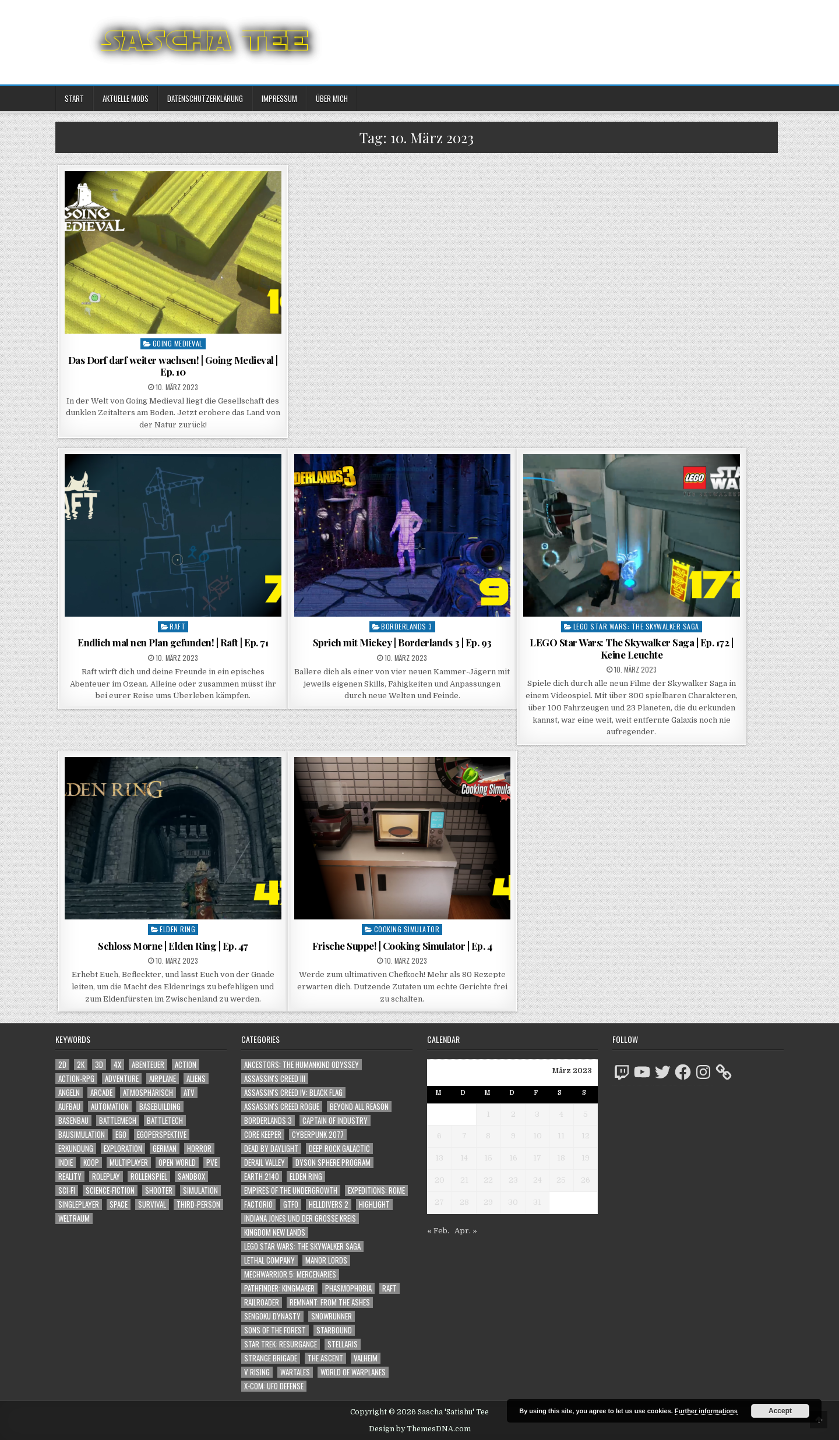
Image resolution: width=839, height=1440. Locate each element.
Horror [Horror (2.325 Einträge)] (199, 1148)
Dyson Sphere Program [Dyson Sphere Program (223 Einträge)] (333, 1162)
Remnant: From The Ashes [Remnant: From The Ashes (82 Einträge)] (330, 1302)
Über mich (332, 98)
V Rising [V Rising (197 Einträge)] (257, 1372)
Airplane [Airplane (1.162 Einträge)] (162, 1078)
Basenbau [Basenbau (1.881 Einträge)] (73, 1120)
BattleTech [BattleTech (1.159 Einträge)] (165, 1120)
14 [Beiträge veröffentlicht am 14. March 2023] (464, 1158)
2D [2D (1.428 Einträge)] (62, 1064)
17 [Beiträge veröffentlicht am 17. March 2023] (537, 1158)
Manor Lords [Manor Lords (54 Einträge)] (326, 1260)
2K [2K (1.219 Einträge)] (80, 1064)
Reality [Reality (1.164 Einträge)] (70, 1176)
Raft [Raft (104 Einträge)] (389, 1288)
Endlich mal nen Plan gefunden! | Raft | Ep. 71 (172, 642)
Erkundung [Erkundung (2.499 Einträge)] (75, 1148)
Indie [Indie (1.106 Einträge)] (65, 1162)
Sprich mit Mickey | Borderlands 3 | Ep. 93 (402, 642)
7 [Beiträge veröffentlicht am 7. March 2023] (464, 1135)
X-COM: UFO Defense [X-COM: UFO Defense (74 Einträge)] (274, 1386)
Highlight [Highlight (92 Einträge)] (374, 1204)
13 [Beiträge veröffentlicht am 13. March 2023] (439, 1158)
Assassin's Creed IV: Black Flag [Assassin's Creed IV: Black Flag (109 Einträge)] (293, 1092)
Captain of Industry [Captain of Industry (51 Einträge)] (335, 1120)
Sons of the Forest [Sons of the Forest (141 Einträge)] (275, 1330)
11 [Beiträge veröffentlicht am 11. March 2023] (561, 1135)
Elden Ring (177, 929)
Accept (780, 1411)
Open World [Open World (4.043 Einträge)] (177, 1162)
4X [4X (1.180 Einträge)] (117, 1064)
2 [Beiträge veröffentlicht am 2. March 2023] (513, 1114)
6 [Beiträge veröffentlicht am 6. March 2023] (439, 1135)
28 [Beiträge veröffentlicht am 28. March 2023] (464, 1202)
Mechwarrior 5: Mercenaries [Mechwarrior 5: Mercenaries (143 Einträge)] (290, 1274)
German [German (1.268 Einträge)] (165, 1148)
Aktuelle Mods (126, 98)
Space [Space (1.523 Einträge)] (119, 1204)
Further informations (706, 1410)
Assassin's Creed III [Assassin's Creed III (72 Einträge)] (274, 1078)
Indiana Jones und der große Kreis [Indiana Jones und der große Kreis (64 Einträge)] (300, 1218)
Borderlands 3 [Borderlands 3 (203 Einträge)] (268, 1120)
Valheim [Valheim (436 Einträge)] (366, 1358)
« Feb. (438, 1230)
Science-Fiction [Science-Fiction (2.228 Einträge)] (110, 1190)
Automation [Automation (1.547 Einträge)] (110, 1106)
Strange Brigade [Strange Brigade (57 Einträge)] (270, 1358)
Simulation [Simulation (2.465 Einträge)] (200, 1190)
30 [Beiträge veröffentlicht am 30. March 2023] (513, 1202)
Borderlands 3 (406, 626)
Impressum (279, 98)
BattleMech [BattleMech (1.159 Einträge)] (117, 1120)
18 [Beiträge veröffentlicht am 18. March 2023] (561, 1158)
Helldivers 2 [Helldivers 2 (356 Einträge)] (328, 1204)
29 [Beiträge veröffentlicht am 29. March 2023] (488, 1202)
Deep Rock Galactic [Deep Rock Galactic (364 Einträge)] (339, 1148)
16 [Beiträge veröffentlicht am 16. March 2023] (513, 1158)
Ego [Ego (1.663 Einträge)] (120, 1134)
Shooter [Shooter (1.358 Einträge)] (158, 1190)
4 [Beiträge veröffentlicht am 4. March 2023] (561, 1114)
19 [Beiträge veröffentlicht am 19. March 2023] (585, 1158)
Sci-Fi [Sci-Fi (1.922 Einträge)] (66, 1190)
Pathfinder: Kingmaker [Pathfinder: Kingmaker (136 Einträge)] (279, 1288)
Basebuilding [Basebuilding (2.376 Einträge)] (160, 1106)
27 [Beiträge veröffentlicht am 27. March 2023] (439, 1202)
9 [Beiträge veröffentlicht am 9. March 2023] (513, 1135)
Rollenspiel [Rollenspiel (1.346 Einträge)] (149, 1176)
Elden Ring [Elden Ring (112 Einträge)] (306, 1176)
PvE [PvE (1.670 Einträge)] (211, 1162)
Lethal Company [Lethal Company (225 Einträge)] (269, 1260)
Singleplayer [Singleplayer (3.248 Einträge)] (78, 1204)
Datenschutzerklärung (205, 98)
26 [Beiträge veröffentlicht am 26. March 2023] (585, 1180)
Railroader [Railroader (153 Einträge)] (261, 1302)
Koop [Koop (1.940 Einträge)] (91, 1162)
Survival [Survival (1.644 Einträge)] (152, 1204)
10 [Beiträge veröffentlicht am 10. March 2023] (537, 1135)
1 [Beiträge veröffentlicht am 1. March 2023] (488, 1114)
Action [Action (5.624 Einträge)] (185, 1064)
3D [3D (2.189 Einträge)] (99, 1064)
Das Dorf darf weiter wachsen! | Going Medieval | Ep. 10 (173, 365)
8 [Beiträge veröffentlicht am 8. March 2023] (488, 1135)
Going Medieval (178, 343)
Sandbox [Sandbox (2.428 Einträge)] (191, 1176)
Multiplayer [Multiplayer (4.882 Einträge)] (129, 1162)
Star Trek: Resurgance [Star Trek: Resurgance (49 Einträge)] (280, 1344)
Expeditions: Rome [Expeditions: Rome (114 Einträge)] (376, 1190)
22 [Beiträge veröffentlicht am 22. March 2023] (488, 1180)
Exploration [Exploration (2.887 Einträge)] (123, 1148)
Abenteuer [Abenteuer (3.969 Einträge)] (148, 1064)
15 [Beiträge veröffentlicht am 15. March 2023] (488, 1158)
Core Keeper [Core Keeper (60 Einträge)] (262, 1134)
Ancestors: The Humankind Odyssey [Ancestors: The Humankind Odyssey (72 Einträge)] (301, 1064)
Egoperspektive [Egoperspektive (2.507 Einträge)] (161, 1134)
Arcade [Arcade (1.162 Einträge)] (101, 1092)
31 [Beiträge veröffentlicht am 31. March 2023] (537, 1202)
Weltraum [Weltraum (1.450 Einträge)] (74, 1218)
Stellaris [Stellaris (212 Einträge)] (342, 1344)
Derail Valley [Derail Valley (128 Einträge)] (264, 1162)
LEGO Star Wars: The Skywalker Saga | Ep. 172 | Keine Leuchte (631, 648)
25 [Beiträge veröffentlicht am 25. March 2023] (561, 1180)
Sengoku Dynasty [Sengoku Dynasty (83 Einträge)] (272, 1316)
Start (74, 98)
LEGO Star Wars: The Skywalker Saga (636, 626)
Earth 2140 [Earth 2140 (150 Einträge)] (261, 1176)
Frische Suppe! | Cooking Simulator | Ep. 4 (402, 945)
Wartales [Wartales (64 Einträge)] (295, 1372)
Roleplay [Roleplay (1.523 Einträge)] (106, 1176)
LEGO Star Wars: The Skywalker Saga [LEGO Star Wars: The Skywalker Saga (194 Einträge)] (302, 1246)
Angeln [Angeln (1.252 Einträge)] (69, 1092)
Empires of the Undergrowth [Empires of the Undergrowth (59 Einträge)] (290, 1190)
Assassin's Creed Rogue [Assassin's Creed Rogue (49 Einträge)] (281, 1106)
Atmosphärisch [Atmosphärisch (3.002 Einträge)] (148, 1092)
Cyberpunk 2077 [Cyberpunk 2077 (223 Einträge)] (318, 1134)
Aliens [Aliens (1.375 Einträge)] (196, 1078)
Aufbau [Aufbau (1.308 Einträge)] (69, 1106)
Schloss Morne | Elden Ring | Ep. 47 (173, 945)
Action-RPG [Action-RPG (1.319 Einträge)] (76, 1078)
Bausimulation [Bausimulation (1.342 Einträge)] (81, 1134)
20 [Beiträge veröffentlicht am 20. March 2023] (440, 1180)
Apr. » (465, 1230)
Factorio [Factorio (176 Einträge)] (258, 1204)
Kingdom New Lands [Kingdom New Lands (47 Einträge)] (274, 1232)
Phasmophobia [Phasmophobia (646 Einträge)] (348, 1288)
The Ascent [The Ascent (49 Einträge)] (325, 1358)
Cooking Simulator (407, 929)
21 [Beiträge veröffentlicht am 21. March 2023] (464, 1180)
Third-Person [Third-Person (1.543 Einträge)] (198, 1204)
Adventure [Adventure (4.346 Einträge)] (122, 1078)
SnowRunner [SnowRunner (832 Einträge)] (331, 1316)
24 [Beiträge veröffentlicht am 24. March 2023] (537, 1180)
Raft (177, 626)
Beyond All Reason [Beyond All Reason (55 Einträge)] (359, 1106)
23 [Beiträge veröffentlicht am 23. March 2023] (513, 1180)
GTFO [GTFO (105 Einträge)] (290, 1204)
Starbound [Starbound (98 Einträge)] (334, 1330)
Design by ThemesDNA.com (420, 1429)
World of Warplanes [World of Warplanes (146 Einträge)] (353, 1372)
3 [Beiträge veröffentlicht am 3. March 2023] (537, 1114)
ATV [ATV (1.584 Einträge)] (189, 1092)
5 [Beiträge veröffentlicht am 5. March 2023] (585, 1114)
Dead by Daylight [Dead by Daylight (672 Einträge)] (271, 1148)
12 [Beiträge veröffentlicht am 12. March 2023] (585, 1135)
